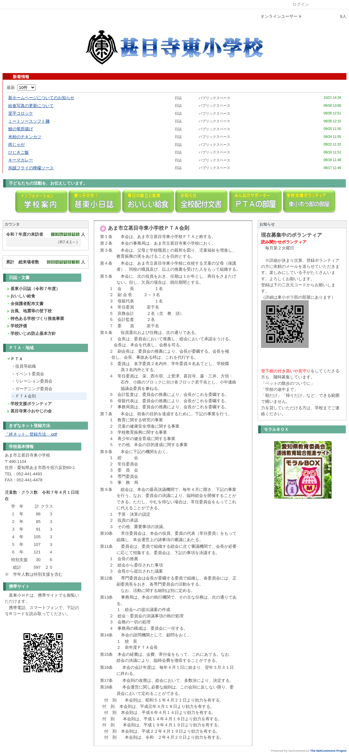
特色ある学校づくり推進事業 (35, 318)
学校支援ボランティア (29, 403)
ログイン (300, 4)
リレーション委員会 (32, 381)
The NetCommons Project (328, 750)
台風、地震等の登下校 (29, 311)
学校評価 (17, 325)
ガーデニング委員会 (32, 388)
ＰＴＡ (15, 358)
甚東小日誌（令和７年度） (33, 288)
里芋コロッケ (20, 113)
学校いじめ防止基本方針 (31, 333)
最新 (21, 87)
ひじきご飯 (18, 152)
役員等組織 (24, 366)
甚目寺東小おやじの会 (29, 411)
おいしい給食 (21, 296)
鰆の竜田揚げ (20, 128)
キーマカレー (20, 160)
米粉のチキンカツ (24, 136)
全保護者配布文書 (25, 303)
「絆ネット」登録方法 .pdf (31, 434)
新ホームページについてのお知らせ (41, 97)
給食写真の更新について (31, 105)
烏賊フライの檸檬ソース (31, 168)
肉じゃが (16, 144)
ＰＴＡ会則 (24, 396)
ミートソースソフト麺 (29, 121)
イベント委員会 (28, 373)
